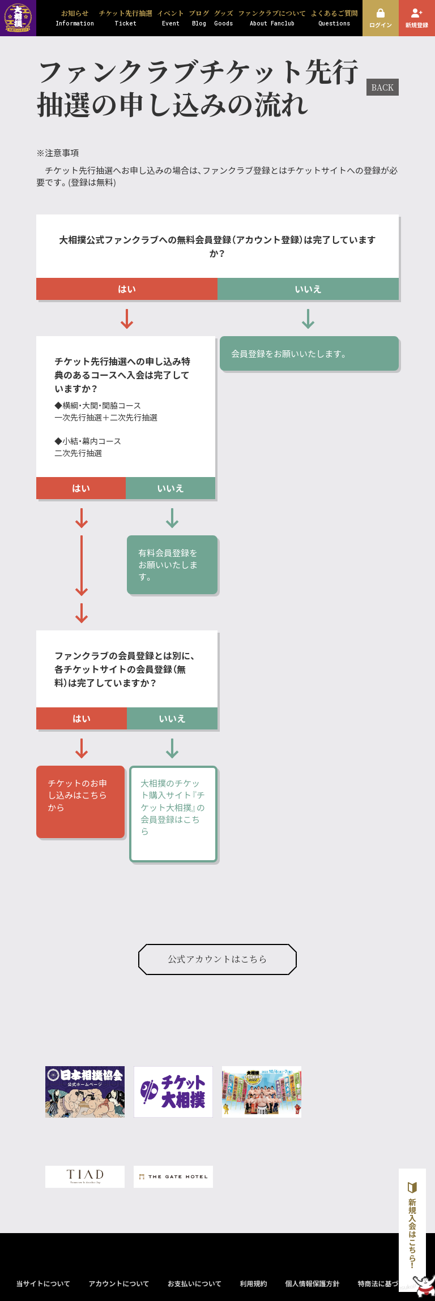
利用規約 (253, 1283)
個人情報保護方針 (312, 1283)
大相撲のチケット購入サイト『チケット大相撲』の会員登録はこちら (172, 807)
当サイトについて (43, 1283)
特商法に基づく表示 (388, 1283)
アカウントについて (119, 1283)
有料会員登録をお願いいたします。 (168, 565)
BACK (383, 87)
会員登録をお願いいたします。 (290, 353)
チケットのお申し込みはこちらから (77, 795)
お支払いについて (195, 1283)
